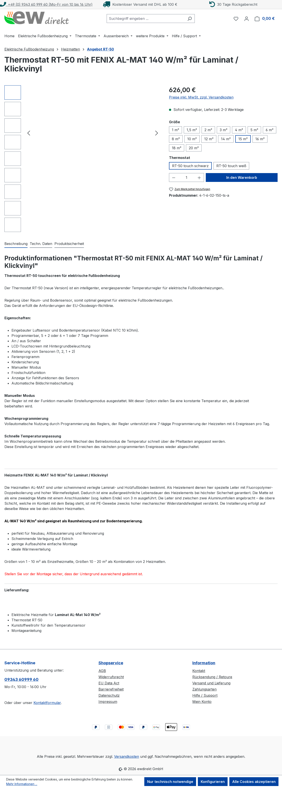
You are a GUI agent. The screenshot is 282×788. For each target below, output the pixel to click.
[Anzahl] (186, 177)
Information (203, 663)
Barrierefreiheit (111, 689)
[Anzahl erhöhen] (199, 177)
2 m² (208, 130)
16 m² (260, 139)
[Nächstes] (156, 132)
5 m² (254, 130)
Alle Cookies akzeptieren (254, 781)
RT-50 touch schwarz (190, 166)
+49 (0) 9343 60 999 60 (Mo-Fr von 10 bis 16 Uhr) (46, 4)
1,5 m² (192, 130)
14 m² (226, 139)
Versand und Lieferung (211, 683)
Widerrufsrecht (111, 677)
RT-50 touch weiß (231, 166)
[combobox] (146, 18)
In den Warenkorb (241, 177)
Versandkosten (126, 756)
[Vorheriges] (28, 132)
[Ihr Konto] (246, 18)
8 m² (176, 139)
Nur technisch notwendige (170, 781)
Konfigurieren (213, 781)
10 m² (192, 139)
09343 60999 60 (21, 679)
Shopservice (110, 663)
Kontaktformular (47, 702)
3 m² (223, 130)
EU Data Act (108, 683)
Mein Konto (202, 701)
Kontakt (198, 670)
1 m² (175, 130)
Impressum (107, 701)
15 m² (243, 139)
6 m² (269, 130)
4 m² (239, 130)
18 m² (176, 148)
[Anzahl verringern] (173, 177)
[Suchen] (189, 18)
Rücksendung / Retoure (212, 677)
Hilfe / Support (204, 695)
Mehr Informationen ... (21, 784)
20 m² (194, 148)
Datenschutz (109, 695)
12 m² (208, 139)
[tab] (16, 244)
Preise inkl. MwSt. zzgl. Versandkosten (201, 97)
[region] (82, 158)
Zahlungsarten (204, 689)
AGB (102, 670)
